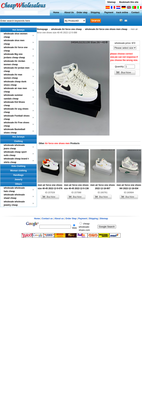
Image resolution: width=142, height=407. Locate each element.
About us (59, 218)
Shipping (95, 12)
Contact (135, 12)
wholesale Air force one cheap (66, 29)
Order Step (71, 218)
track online (122, 12)
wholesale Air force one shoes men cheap (106, 29)
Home (56, 12)
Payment (108, 12)
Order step (82, 12)
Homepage (42, 29)
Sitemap (111, 2)
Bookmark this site (128, 2)
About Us (69, 12)
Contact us (47, 218)
